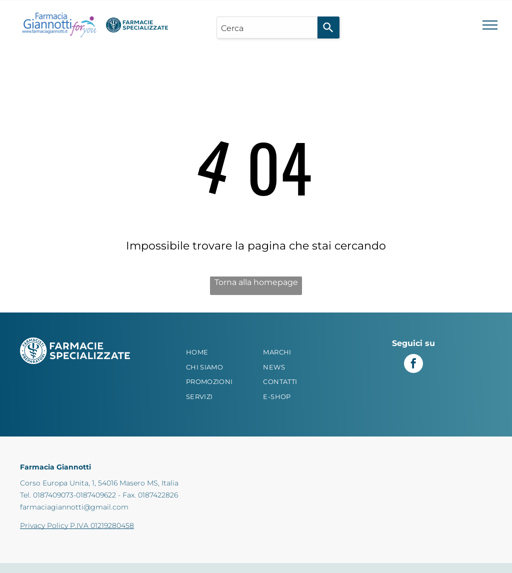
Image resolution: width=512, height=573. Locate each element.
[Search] (329, 27)
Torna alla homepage (256, 282)
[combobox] (266, 27)
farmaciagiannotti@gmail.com (74, 507)
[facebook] (413, 365)
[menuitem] (217, 352)
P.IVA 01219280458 (102, 525)
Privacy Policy (44, 525)
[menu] (490, 25)
